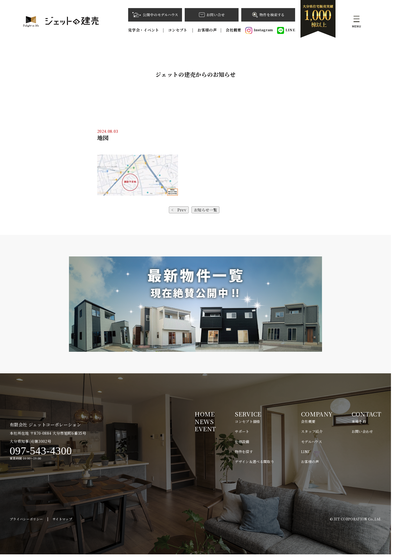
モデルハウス (311, 441)
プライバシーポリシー (26, 524)
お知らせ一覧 (205, 210)
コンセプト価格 (247, 421)
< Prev (178, 210)
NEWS (204, 421)
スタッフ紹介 (312, 431)
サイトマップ (62, 524)
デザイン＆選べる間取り (254, 461)
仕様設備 (242, 441)
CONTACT (366, 414)
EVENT (205, 429)
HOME (204, 414)
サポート (242, 431)
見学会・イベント (143, 30)
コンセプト (178, 30)
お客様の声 (207, 30)
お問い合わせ (362, 431)
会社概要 (233, 30)
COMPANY (317, 414)
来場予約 (359, 421)
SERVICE (248, 414)
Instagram (259, 30)
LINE (286, 30)
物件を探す (244, 451)
